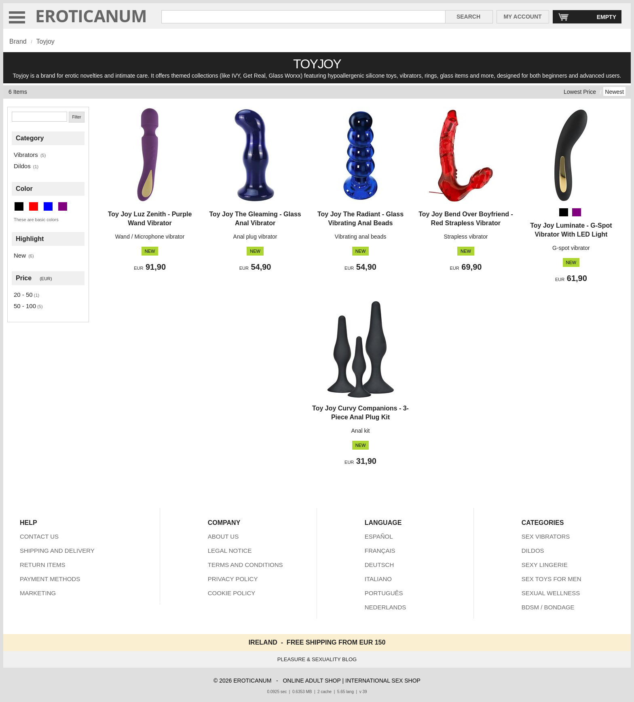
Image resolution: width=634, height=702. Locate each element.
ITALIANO (378, 578)
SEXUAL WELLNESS (551, 593)
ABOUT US (223, 536)
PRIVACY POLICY (233, 578)
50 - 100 (25, 305)
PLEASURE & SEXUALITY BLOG (317, 659)
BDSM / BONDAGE (548, 607)
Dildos (22, 166)
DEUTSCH (379, 564)
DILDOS (533, 550)
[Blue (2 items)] (48, 206)
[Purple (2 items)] (62, 206)
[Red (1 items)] (33, 206)
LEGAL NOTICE (230, 550)
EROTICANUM (91, 15)
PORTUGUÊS (384, 593)
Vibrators (26, 154)
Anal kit (360, 430)
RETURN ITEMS (43, 564)
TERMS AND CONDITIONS (245, 564)
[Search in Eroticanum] (303, 16)
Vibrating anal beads (360, 236)
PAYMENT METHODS (50, 578)
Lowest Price (580, 92)
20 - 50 (23, 294)
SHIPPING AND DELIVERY (57, 550)
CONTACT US (39, 536)
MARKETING (38, 593)
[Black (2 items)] (19, 206)
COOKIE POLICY (232, 593)
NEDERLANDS (385, 607)
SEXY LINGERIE (545, 564)
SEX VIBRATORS (546, 536)
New (20, 255)
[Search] (39, 117)
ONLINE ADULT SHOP (311, 680)
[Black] (563, 212)
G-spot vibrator (571, 248)
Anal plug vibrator (255, 236)
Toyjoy (45, 41)
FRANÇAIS (380, 550)
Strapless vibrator (466, 236)
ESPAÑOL (379, 536)
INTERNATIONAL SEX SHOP (383, 680)
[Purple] (576, 212)
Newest (614, 92)
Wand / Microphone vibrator (149, 236)
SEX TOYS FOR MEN (551, 578)
